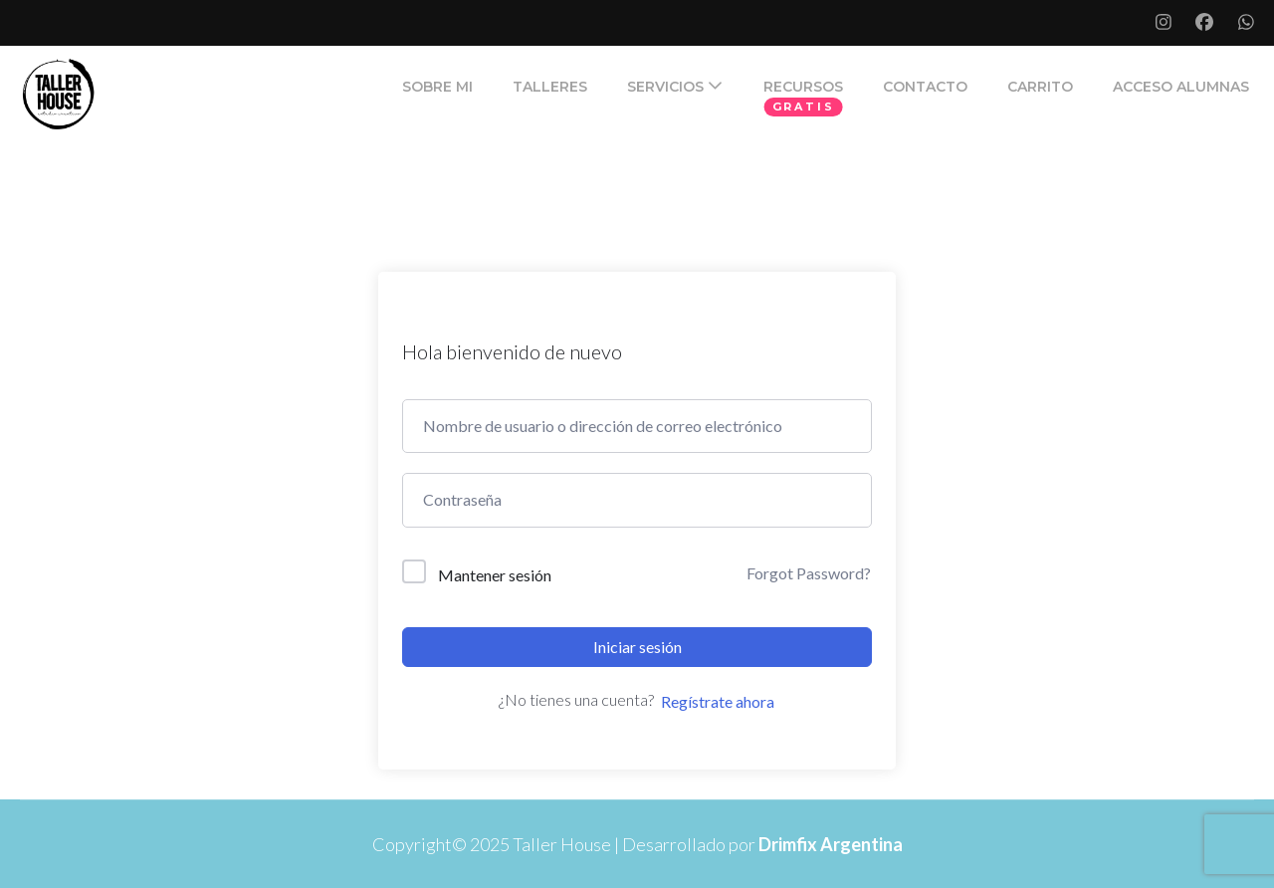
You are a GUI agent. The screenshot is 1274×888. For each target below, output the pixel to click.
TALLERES (550, 87)
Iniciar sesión (637, 646)
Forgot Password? (808, 572)
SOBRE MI (437, 87)
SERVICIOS (665, 87)
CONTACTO (925, 87)
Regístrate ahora (717, 701)
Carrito (1040, 87)
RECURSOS (803, 87)
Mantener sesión (494, 574)
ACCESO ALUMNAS (1181, 87)
